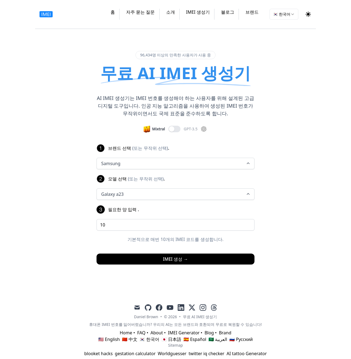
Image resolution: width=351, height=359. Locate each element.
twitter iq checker (206, 354)
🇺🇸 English (109, 339)
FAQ (141, 333)
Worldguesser (172, 354)
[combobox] (284, 14)
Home (126, 333)
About (157, 333)
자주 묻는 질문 (140, 12)
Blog (209, 333)
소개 (170, 12)
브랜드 (252, 12)
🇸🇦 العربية (217, 339)
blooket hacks (98, 354)
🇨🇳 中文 (129, 339)
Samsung (176, 163)
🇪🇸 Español (194, 339)
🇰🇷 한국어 (149, 339)
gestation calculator (135, 354)
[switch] (174, 129)
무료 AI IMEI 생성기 (200, 316)
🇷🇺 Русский (241, 339)
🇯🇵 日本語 (171, 339)
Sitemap (175, 345)
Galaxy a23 (176, 194)
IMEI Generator (183, 333)
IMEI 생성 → (175, 259)
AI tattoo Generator (247, 354)
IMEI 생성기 (198, 12)
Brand (225, 333)
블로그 (227, 12)
